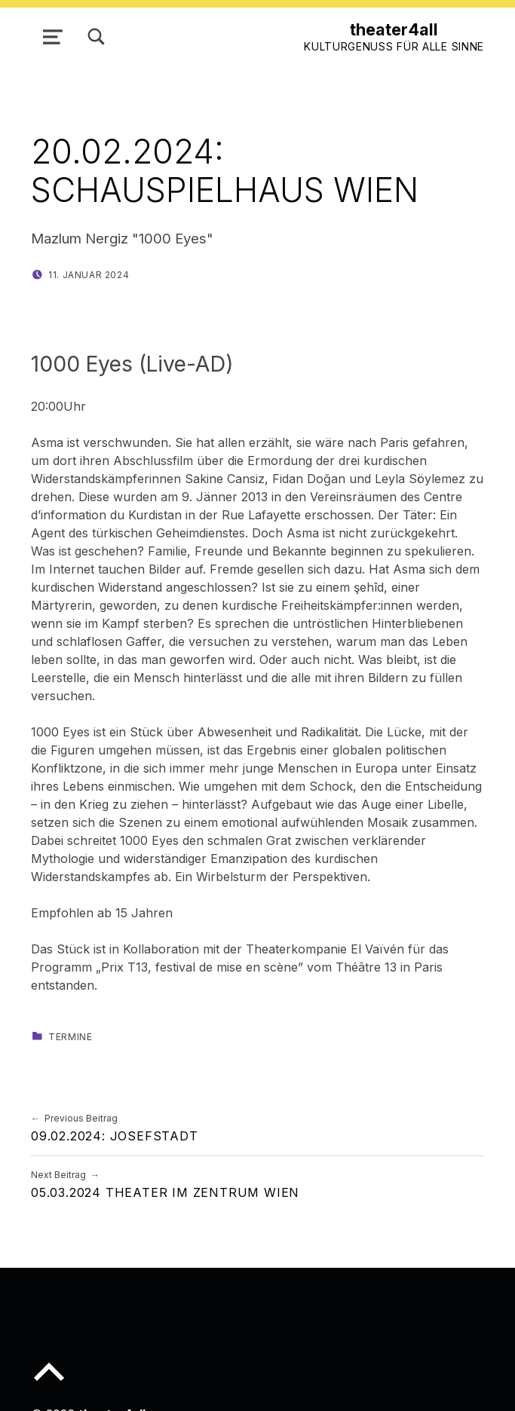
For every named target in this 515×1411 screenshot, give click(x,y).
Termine (70, 1036)
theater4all (394, 29)
